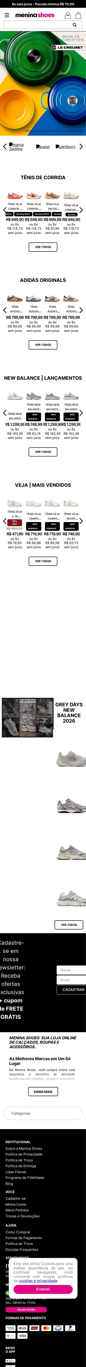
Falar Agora (26, 1309)
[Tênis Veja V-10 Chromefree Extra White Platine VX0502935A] (15, 521)
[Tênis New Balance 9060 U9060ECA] (15, 413)
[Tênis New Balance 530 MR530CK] (33, 413)
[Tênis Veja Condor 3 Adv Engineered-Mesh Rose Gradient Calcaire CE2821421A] (33, 209)
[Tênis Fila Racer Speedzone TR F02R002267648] (52, 209)
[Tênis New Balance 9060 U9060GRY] (52, 413)
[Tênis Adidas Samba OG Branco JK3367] (33, 310)
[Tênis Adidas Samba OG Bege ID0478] (52, 310)
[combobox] (43, 24)
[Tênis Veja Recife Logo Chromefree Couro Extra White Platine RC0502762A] (71, 521)
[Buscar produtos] (75, 25)
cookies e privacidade (38, 1280)
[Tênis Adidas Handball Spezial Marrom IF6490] (15, 310)
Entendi (43, 1289)
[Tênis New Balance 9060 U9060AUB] (71, 413)
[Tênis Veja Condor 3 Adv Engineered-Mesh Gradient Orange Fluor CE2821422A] (15, 209)
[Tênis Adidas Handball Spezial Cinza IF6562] (71, 310)
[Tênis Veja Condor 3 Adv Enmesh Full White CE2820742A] (71, 209)
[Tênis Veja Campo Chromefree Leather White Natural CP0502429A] (33, 521)
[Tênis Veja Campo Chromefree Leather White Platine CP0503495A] (52, 521)
